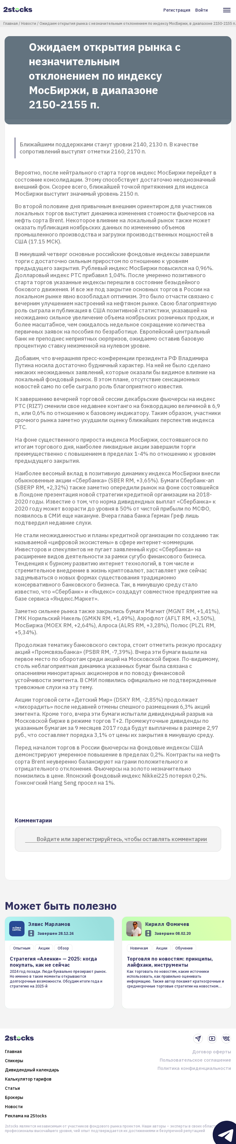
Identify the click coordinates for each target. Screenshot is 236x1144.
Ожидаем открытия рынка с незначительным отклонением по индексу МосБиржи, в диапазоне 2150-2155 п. (138, 23)
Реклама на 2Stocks (26, 1116)
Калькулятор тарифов (28, 1079)
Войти (201, 10)
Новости (28, 23)
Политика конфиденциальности (194, 1068)
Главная (10, 23)
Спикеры (14, 1060)
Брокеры (14, 1097)
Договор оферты (211, 1052)
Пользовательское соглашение (195, 1060)
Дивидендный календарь (32, 1070)
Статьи (12, 1088)
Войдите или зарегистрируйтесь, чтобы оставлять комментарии (121, 839)
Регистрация (176, 10)
